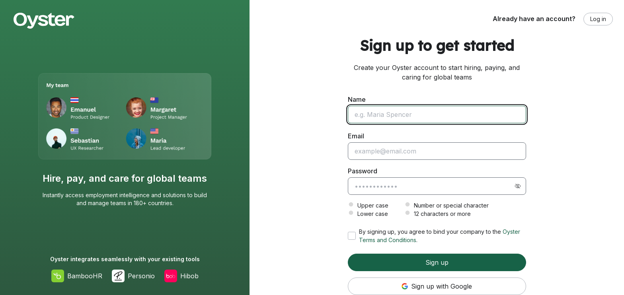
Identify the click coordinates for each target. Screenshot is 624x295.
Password (362, 171)
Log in (598, 19)
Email (356, 136)
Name (357, 99)
